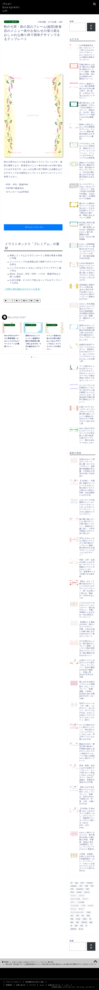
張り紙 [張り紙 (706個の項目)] (78, 919)
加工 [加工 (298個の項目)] (83, 915)
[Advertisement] (51, 58)
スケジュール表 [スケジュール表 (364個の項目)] (75, 899)
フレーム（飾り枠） (11, 22)
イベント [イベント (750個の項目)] (73, 895)
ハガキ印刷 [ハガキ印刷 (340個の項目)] (80, 902)
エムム (42, 985)
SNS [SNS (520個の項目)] (87, 889)
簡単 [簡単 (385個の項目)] (77, 922)
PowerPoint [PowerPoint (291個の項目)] (79, 889)
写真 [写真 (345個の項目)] (77, 915)
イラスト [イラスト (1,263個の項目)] (81, 895)
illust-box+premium (11, 7)
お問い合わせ (20, 985)
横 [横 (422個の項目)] (90, 919)
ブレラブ (32, 985)
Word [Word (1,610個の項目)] (72, 892)
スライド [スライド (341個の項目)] (85, 899)
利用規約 (9, 985)
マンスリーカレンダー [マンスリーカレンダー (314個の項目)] (77, 912)
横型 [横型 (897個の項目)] (72, 922)
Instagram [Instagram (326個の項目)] (74, 886)
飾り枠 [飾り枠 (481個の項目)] (81, 929)
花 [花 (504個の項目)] (86, 925)
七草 (18, 300)
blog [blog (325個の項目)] (76, 883)
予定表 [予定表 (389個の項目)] (88, 912)
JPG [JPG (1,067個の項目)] (81, 886)
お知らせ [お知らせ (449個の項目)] (86, 892)
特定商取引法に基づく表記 (34, 982)
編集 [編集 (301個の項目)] (91, 922)
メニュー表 (9, 300)
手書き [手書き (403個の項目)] (85, 919)
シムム (67, 985)
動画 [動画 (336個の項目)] (88, 915)
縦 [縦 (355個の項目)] (71, 925)
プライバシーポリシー (13, 982)
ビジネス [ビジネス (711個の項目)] (90, 905)
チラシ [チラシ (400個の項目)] (73, 902)
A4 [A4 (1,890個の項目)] (71, 883)
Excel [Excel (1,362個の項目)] (82, 883)
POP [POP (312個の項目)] (72, 889)
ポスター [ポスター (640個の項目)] (81, 909)
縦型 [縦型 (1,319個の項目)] (76, 925)
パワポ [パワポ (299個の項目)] (83, 905)
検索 (72, 21)
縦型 (26, 300)
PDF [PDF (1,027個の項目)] (92, 886)
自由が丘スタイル (54, 985)
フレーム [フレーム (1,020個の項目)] (73, 909)
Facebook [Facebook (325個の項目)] (90, 883)
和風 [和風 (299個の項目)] (72, 919)
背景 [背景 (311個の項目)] (81, 925)
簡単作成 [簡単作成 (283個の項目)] (84, 922)
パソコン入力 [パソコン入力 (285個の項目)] (74, 905)
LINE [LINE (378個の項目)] (86, 886)
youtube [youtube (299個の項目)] (79, 892)
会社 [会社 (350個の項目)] (72, 915)
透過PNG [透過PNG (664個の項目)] (73, 929)
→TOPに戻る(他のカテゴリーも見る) (22, 289)
